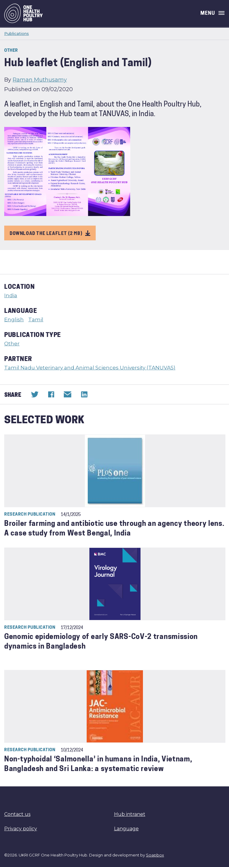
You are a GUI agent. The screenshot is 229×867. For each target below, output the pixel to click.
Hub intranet (129, 814)
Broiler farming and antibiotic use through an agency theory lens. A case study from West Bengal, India (114, 529)
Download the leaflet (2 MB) (50, 233)
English (14, 319)
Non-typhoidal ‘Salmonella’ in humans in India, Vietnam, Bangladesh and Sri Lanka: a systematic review (98, 764)
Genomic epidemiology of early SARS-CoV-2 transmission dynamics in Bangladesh (101, 642)
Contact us (17, 814)
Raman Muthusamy (40, 79)
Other (12, 344)
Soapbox (155, 855)
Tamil (35, 319)
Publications (16, 33)
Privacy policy (20, 829)
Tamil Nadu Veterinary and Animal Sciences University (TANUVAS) (89, 368)
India (10, 295)
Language (126, 829)
